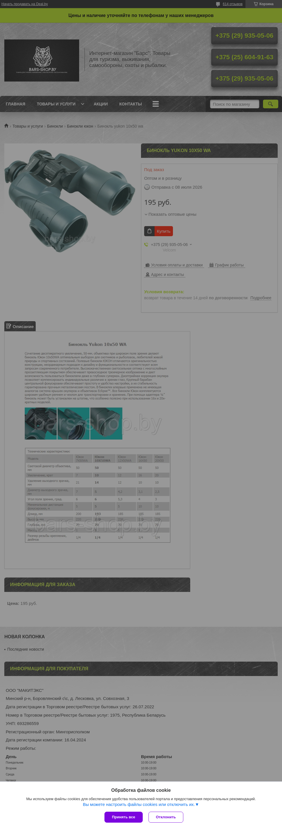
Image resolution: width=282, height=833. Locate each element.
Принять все (123, 817)
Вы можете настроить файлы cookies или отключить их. (139, 804)
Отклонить (166, 817)
